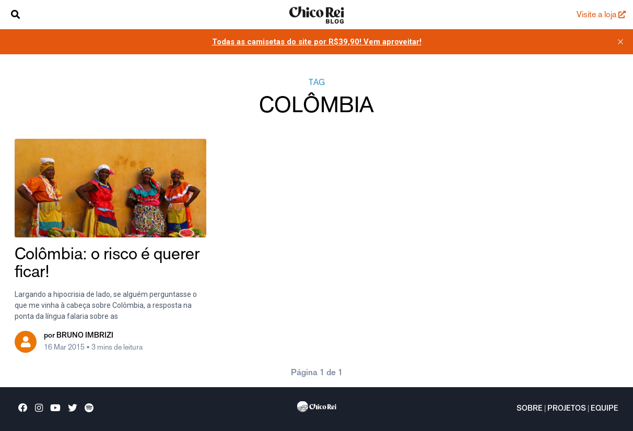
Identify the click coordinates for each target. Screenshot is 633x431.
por (78, 336)
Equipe (604, 409)
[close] (620, 41)
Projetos (566, 409)
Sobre (530, 409)
